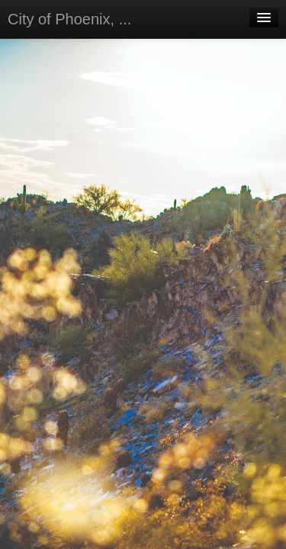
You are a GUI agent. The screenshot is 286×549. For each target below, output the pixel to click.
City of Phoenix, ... (69, 19)
